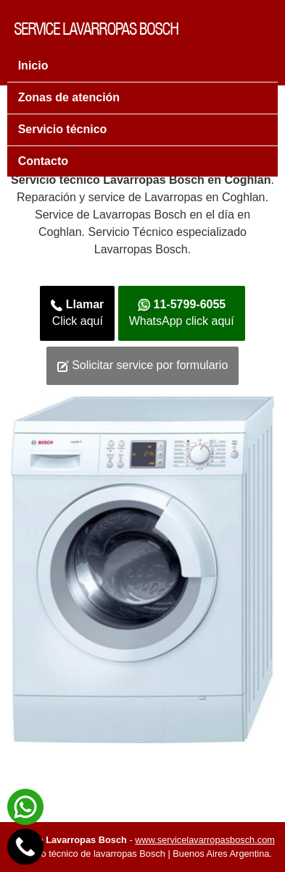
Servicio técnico (62, 129)
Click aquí (77, 312)
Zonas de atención (69, 97)
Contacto (43, 161)
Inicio (33, 65)
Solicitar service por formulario (142, 365)
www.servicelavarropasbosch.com (205, 839)
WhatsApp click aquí (181, 312)
